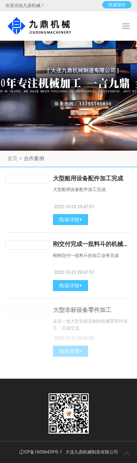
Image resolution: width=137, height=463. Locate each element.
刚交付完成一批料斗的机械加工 (94, 243)
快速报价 (117, 4)
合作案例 (34, 158)
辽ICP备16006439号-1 (40, 452)
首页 (12, 158)
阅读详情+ (70, 220)
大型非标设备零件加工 (82, 309)
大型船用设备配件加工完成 (88, 178)
